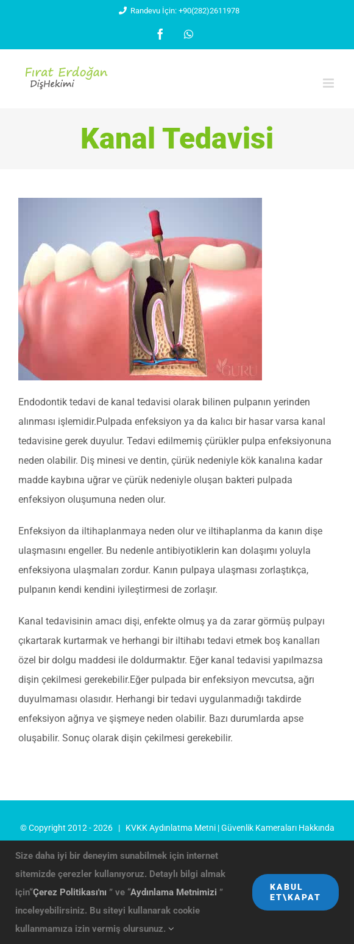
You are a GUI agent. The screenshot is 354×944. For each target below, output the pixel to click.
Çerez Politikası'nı (71, 892)
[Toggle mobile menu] (329, 83)
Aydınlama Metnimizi (174, 892)
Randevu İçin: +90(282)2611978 (177, 10)
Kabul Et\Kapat (295, 892)
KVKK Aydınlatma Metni (171, 828)
